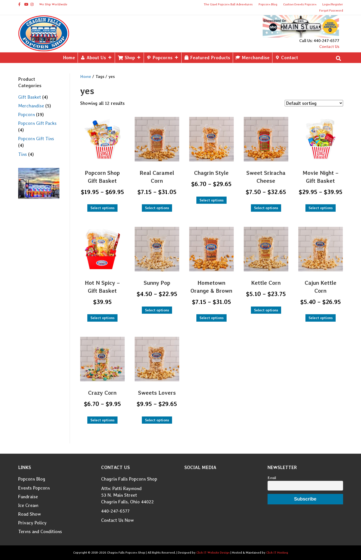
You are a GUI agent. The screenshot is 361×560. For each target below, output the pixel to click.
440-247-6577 (115, 511)
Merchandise (256, 57)
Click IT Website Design (213, 552)
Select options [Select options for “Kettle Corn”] (266, 310)
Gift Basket (29, 97)
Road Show (29, 514)
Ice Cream (28, 505)
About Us (99, 57)
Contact (289, 57)
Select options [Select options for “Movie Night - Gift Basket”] (321, 208)
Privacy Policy (32, 522)
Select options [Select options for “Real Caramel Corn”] (157, 208)
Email (272, 478)
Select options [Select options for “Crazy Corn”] (102, 420)
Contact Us (329, 46)
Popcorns (166, 57)
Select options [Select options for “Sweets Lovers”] (157, 420)
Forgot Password (331, 10)
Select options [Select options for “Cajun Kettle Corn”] (321, 318)
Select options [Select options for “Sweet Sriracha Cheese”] (266, 208)
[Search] (338, 58)
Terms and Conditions (40, 531)
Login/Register (332, 4)
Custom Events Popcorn (299, 4)
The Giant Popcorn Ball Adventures (228, 4)
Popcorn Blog (268, 4)
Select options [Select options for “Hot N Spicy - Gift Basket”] (102, 318)
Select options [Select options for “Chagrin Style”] (211, 200)
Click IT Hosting (277, 552)
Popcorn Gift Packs (37, 123)
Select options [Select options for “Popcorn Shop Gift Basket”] (102, 208)
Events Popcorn (34, 488)
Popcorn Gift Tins (36, 138)
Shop (133, 57)
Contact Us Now (117, 520)
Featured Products (210, 57)
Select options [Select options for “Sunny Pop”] (157, 310)
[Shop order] (314, 103)
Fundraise (28, 496)
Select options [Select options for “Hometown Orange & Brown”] (211, 318)
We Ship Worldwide (53, 4)
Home (69, 57)
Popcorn (26, 114)
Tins (22, 154)
